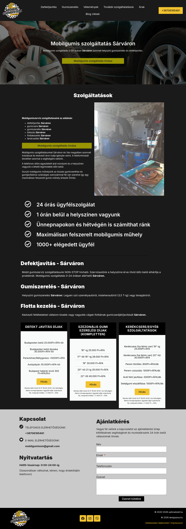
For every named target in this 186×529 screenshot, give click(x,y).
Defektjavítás (49, 7)
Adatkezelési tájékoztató (157, 523)
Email (100, 455)
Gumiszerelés (70, 7)
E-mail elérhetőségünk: (42, 440)
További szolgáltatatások (119, 7)
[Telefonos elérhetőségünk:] (21, 427)
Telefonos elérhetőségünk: (45, 427)
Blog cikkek (93, 14)
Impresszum (177, 523)
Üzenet (100, 477)
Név (98, 444)
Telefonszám (104, 466)
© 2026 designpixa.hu (172, 517)
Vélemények (90, 7)
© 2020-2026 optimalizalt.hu (168, 512)
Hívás (43, 381)
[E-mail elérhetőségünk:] (21, 440)
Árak (142, 7)
